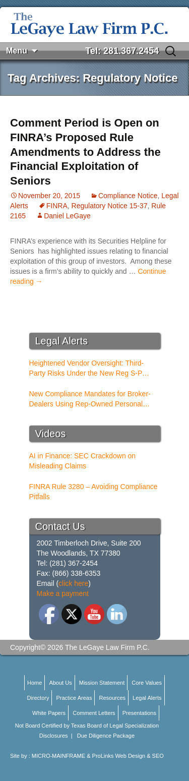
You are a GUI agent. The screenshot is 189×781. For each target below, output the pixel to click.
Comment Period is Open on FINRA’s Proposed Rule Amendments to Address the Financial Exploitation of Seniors (85, 151)
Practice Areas (74, 698)
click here (73, 583)
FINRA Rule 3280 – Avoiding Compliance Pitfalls (93, 492)
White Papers (49, 713)
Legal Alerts (147, 698)
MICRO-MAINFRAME (58, 756)
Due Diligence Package (106, 736)
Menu (16, 50)
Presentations (139, 713)
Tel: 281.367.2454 (122, 51)
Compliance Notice (128, 196)
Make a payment (63, 593)
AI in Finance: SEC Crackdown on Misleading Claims (82, 461)
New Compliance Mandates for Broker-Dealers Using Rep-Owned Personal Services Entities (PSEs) (90, 399)
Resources (112, 698)
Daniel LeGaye (67, 216)
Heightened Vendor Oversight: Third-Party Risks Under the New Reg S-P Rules (86, 368)
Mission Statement (101, 683)
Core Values (147, 683)
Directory (38, 698)
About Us (60, 683)
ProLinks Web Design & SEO (128, 756)
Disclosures (53, 736)
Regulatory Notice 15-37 (110, 206)
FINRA (57, 206)
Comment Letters (94, 713)
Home (34, 683)
